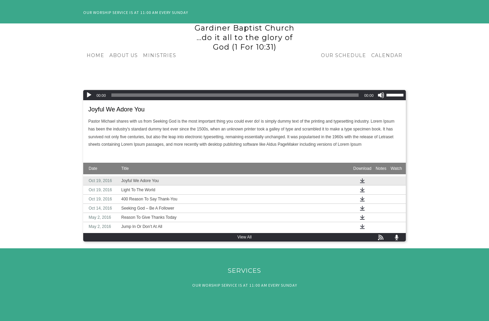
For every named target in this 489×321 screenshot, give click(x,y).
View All (244, 237)
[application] (244, 95)
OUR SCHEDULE (343, 55)
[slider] (235, 95)
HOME (95, 55)
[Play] (89, 95)
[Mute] (381, 95)
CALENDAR (386, 55)
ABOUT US (123, 55)
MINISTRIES (159, 55)
